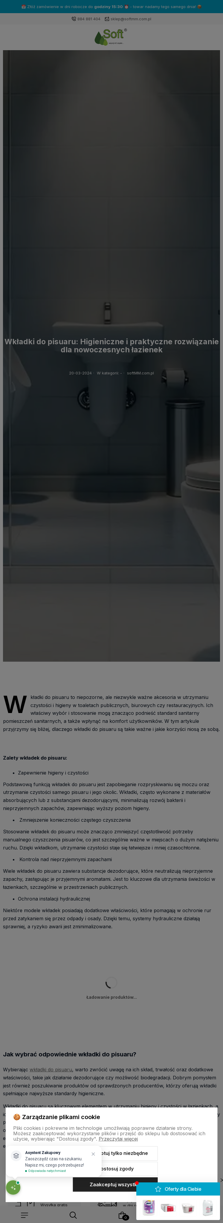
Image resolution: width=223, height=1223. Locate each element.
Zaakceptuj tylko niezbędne (115, 1153)
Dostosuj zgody (115, 1169)
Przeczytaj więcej (118, 1139)
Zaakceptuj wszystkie (115, 1184)
